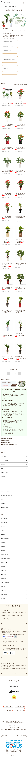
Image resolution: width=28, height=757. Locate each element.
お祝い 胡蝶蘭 (3, 456)
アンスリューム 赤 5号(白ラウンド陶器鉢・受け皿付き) (20, 125)
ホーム (2, 6)
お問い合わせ (5, 735)
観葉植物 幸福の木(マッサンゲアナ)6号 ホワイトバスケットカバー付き (7, 241)
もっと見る (14, 623)
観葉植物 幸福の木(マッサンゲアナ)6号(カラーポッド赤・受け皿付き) (20, 311)
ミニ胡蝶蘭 (3, 464)
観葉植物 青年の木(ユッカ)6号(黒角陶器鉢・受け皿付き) (20, 335)
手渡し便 (3, 586)
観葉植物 (6, 6)
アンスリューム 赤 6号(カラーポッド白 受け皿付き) (7, 194)
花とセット (3, 499)
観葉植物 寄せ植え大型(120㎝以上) (9, 55)
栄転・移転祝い (4, 530)
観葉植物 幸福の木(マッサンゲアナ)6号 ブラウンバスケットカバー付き (20, 241)
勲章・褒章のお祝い (5, 538)
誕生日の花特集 (4, 594)
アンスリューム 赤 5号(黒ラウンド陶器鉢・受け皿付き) (20, 148)
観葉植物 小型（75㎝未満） (12, 6)
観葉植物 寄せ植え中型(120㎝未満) (9, 59)
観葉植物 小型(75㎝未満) (7, 50)
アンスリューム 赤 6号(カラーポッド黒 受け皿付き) (7, 217)
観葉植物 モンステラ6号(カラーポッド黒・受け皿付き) (20, 288)
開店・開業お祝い (4, 518)
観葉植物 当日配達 (6, 72)
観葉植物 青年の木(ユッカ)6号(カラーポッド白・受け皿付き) (7, 358)
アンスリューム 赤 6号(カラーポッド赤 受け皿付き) (20, 194)
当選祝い (3, 546)
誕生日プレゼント (4, 554)
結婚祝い (3, 566)
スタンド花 (3, 468)
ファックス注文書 (22, 735)
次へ (19, 373)
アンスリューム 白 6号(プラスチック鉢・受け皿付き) (20, 171)
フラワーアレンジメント (5, 472)
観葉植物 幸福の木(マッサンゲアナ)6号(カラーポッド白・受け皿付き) (7, 265)
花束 (2, 480)
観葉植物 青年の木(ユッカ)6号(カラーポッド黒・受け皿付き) (20, 358)
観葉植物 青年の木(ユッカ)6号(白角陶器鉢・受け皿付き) (7, 335)
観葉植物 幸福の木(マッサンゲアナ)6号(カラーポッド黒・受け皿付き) (7, 311)
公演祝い (3, 542)
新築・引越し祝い (4, 562)
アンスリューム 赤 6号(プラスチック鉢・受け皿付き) (7, 125)
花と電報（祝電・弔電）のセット (7, 495)
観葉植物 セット (5, 68)
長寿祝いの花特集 (4, 507)
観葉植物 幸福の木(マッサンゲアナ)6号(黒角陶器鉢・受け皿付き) (20, 217)
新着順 (25, 84)
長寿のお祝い (3, 574)
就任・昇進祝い (4, 526)
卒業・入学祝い (4, 570)
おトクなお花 (3, 503)
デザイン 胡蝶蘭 (4, 460)
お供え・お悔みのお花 (5, 582)
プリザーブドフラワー (5, 487)
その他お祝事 (3, 578)
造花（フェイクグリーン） (6, 491)
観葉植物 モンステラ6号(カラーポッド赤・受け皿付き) (7, 288)
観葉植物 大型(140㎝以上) (7, 41)
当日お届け (3, 598)
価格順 (21, 84)
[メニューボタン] (26, 2)
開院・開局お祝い (4, 522)
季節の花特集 (3, 590)
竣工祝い (3, 534)
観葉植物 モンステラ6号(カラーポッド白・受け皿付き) (20, 264)
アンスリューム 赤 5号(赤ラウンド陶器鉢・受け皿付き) (7, 148)
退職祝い (3, 550)
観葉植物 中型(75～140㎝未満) (8, 46)
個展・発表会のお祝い (5, 558)
